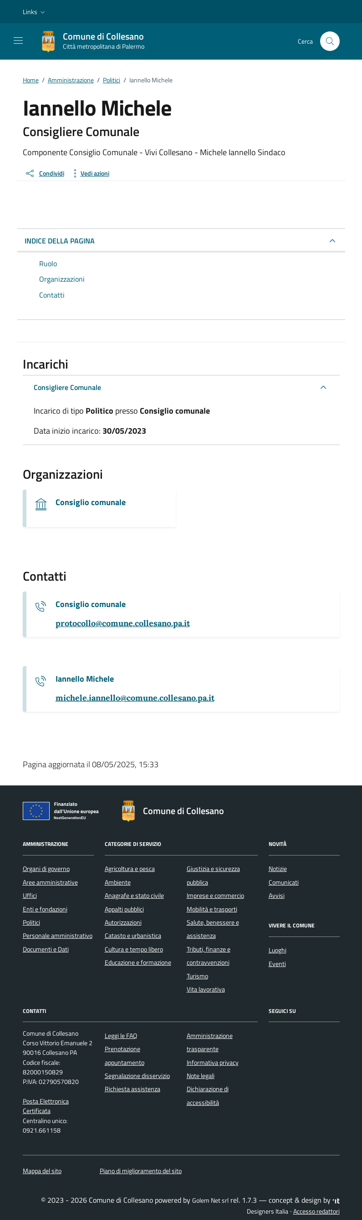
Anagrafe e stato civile (134, 896)
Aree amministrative (50, 882)
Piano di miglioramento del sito (141, 1171)
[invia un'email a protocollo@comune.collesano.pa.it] (123, 623)
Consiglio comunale (91, 502)
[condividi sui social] (44, 173)
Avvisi (277, 896)
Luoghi (277, 950)
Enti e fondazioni (45, 909)
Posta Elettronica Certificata (46, 1106)
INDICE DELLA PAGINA (60, 240)
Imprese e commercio (215, 896)
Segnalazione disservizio (137, 1076)
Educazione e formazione (138, 962)
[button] (35, 11)
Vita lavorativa (206, 989)
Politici (31, 922)
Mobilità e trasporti (212, 909)
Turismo (197, 976)
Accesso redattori (316, 1211)
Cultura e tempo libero (134, 949)
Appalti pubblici (124, 909)
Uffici (30, 896)
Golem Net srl (210, 1200)
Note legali (200, 1076)
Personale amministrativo (57, 936)
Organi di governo (46, 869)
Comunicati (284, 882)
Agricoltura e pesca (130, 869)
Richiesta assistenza (132, 1089)
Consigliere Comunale (67, 387)
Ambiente (118, 882)
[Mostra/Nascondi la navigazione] (18, 40)
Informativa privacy (213, 1063)
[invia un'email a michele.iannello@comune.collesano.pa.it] (135, 698)
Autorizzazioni (123, 922)
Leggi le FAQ (121, 1036)
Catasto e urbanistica (133, 936)
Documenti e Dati (46, 949)
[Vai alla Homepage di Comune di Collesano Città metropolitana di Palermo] (96, 41)
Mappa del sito (42, 1171)
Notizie (278, 869)
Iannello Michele (85, 678)
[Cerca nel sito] (330, 41)
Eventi (277, 964)
